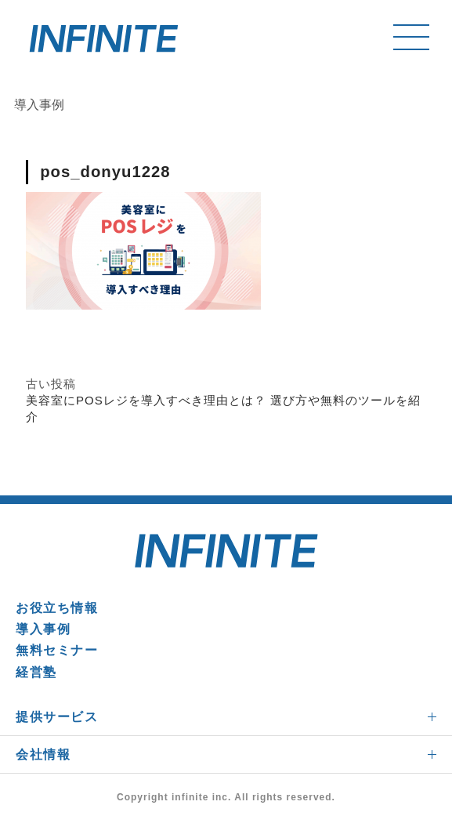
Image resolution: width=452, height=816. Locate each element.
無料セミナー (57, 650)
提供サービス (57, 717)
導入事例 (43, 629)
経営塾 (36, 672)
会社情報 (43, 754)
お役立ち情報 (57, 608)
